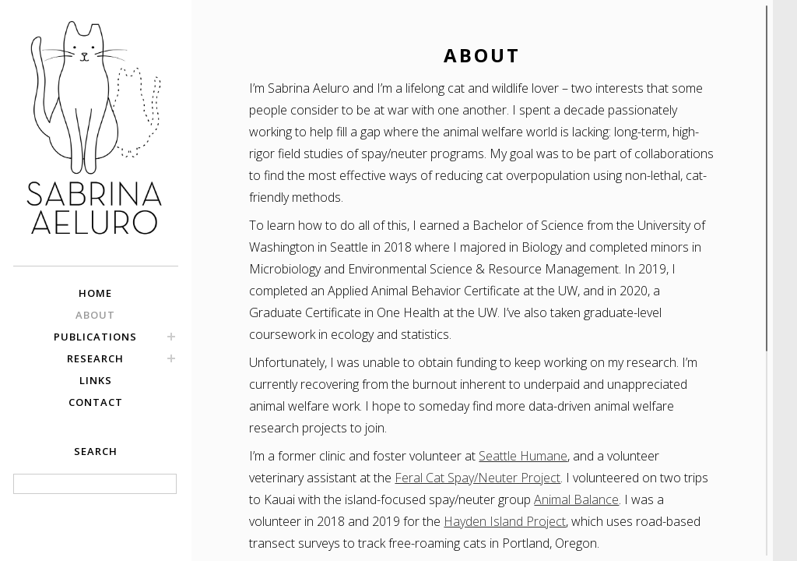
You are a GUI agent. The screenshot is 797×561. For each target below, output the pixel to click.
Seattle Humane (523, 455)
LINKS (95, 380)
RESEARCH (95, 358)
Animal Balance (576, 499)
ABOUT (95, 315)
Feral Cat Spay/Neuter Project (477, 477)
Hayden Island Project (505, 521)
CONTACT (95, 402)
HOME (95, 293)
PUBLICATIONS (95, 337)
